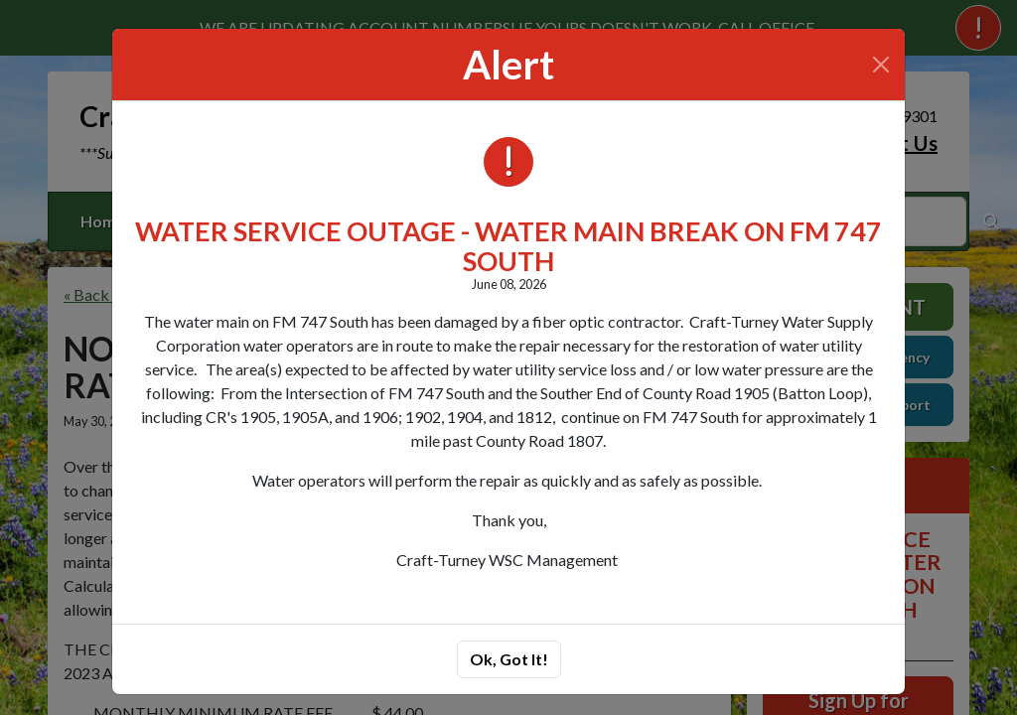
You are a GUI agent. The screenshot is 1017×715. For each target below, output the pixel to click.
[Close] (881, 64)
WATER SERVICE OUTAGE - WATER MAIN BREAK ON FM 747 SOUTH (508, 245)
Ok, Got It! (509, 658)
